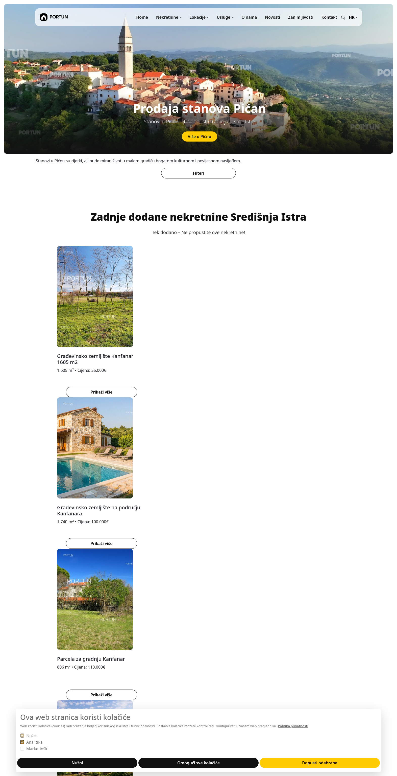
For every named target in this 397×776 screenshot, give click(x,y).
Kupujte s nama (161, 663)
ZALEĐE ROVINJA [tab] (156, 465)
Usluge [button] (223, 17)
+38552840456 (49, 704)
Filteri (198, 173)
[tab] (189, 411)
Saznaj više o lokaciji (195, 563)
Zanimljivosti (300, 17)
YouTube (268, 657)
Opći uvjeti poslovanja (166, 669)
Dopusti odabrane (319, 763)
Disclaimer (156, 688)
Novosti (272, 17)
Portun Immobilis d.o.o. (57, 651)
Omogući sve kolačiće (198, 763)
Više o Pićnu (199, 136)
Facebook (294, 651)
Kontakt (329, 17)
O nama (249, 17)
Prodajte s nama (161, 657)
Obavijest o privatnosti (167, 675)
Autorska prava (160, 681)
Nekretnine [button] (167, 17)
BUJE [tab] (44, 465)
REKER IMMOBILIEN (220, 651)
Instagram (269, 651)
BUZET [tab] (63, 465)
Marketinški (37, 748)
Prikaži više (109, 392)
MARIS (208, 657)
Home (142, 17)
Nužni (31, 735)
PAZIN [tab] (125, 465)
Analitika (34, 742)
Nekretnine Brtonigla (195, 579)
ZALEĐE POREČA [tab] (94, 465)
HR (352, 17)
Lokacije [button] (197, 17)
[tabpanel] (198, 542)
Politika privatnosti (293, 726)
